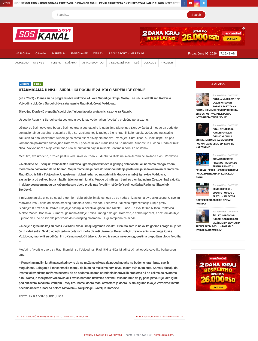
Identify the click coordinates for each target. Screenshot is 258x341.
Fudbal (37, 84)
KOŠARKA (71, 62)
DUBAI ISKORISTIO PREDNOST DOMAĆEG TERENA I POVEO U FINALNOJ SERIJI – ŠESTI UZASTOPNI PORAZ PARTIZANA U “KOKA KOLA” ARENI (217, 168)
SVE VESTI (39, 62)
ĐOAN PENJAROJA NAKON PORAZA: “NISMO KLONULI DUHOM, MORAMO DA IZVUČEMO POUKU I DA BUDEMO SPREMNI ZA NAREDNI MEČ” (215, 138)
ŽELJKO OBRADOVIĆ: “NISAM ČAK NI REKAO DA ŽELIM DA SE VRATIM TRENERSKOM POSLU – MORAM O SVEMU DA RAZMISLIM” (218, 223)
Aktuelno (24, 84)
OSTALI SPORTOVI (93, 62)
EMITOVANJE (79, 53)
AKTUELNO (22, 62)
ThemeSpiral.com (162, 334)
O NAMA (40, 53)
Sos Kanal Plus (219, 95)
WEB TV (98, 53)
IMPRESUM (58, 53)
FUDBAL (56, 62)
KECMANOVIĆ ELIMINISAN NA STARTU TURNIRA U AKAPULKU (54, 316)
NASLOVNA (23, 53)
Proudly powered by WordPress (103, 334)
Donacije (150, 62)
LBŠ (136, 62)
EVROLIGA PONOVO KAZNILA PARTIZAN (157, 316)
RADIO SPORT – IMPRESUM (126, 53)
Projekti (167, 62)
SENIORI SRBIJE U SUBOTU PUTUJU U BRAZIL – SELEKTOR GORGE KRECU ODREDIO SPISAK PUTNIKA (215, 196)
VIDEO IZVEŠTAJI (119, 62)
